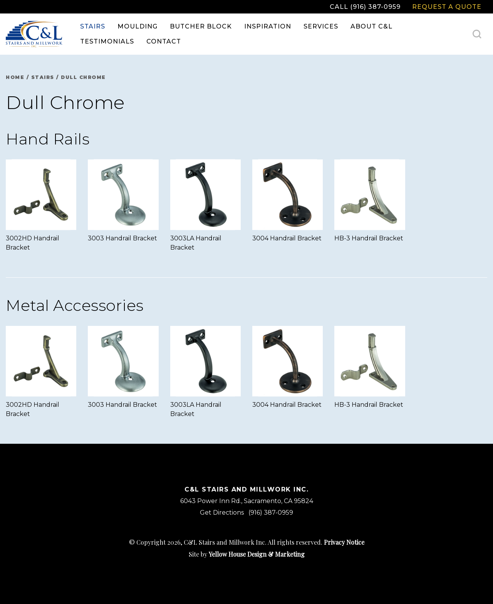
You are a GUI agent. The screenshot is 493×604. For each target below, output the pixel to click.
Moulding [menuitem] (137, 26)
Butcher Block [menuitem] (201, 26)
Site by (247, 554)
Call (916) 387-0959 (365, 6)
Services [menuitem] (321, 26)
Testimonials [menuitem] (107, 41)
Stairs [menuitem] (92, 26)
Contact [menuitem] (163, 41)
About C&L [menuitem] (371, 26)
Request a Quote (446, 6)
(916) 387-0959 (270, 512)
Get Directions (222, 512)
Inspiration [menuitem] (267, 26)
